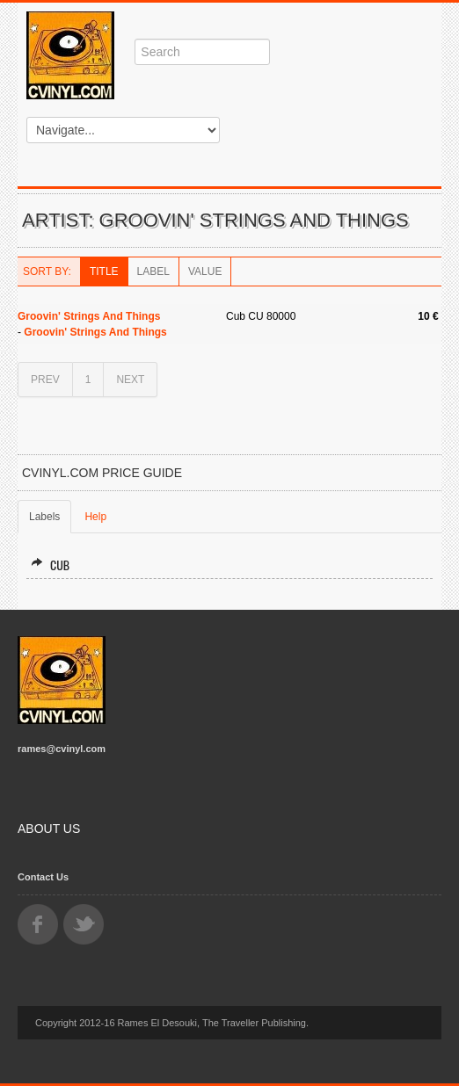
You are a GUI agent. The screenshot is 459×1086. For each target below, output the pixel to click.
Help (95, 516)
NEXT (130, 379)
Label (153, 271)
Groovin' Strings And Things (89, 316)
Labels (44, 516)
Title (104, 271)
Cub (50, 564)
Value (205, 271)
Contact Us (43, 877)
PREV (45, 379)
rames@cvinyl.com (62, 748)
